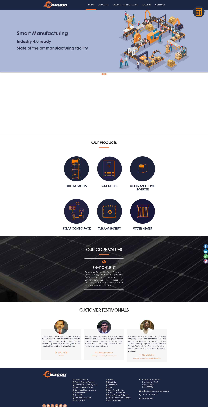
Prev (3, 39)
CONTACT (160, 4)
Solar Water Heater (115, 389)
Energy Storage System (83, 381)
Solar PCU (78, 394)
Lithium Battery (80, 378)
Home (109, 378)
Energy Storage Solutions (117, 394)
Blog (109, 386)
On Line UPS (79, 399)
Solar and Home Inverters (84, 389)
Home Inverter (80, 391)
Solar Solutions (113, 399)
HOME (91, 4)
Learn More (91, 124)
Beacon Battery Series (83, 386)
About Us (111, 381)
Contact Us (111, 384)
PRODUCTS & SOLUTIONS (125, 4)
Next (204, 39)
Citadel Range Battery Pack (85, 384)
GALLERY (146, 4)
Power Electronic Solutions (118, 397)
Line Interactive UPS (82, 397)
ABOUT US (103, 4)
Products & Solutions (116, 391)
